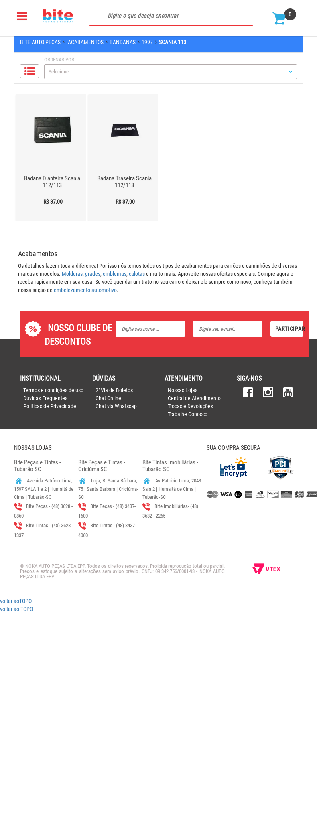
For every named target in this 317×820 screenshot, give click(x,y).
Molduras (72, 274)
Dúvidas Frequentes (45, 398)
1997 (147, 42)
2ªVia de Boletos (114, 390)
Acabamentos (86, 42)
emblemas (114, 274)
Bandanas (123, 42)
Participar (289, 329)
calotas (137, 274)
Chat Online (108, 398)
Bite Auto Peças (40, 42)
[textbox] (171, 16)
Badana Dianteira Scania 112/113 (52, 182)
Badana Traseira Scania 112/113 (124, 182)
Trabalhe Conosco (187, 414)
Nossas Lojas (182, 390)
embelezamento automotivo (85, 290)
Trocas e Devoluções (190, 406)
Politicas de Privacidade (49, 406)
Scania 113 (172, 42)
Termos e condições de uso (53, 390)
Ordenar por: (59, 59)
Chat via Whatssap (116, 406)
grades (92, 274)
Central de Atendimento (194, 398)
